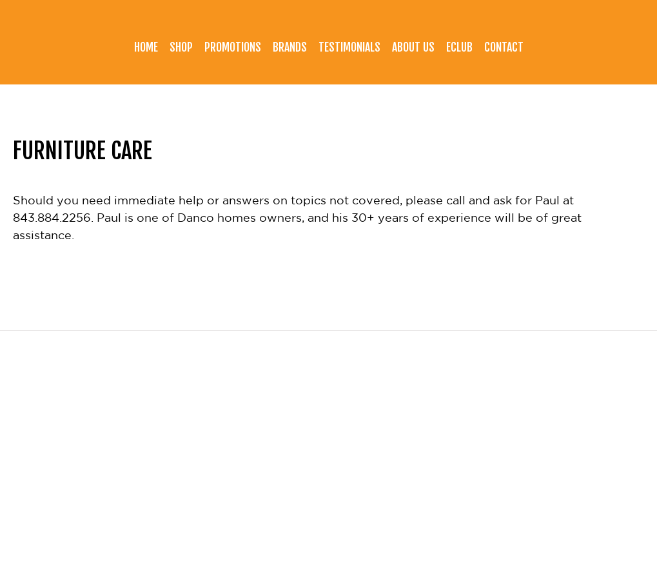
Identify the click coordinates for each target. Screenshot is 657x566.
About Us (413, 47)
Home (146, 47)
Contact (504, 47)
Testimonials (349, 47)
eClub (459, 47)
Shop (181, 47)
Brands (290, 47)
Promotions (232, 47)
